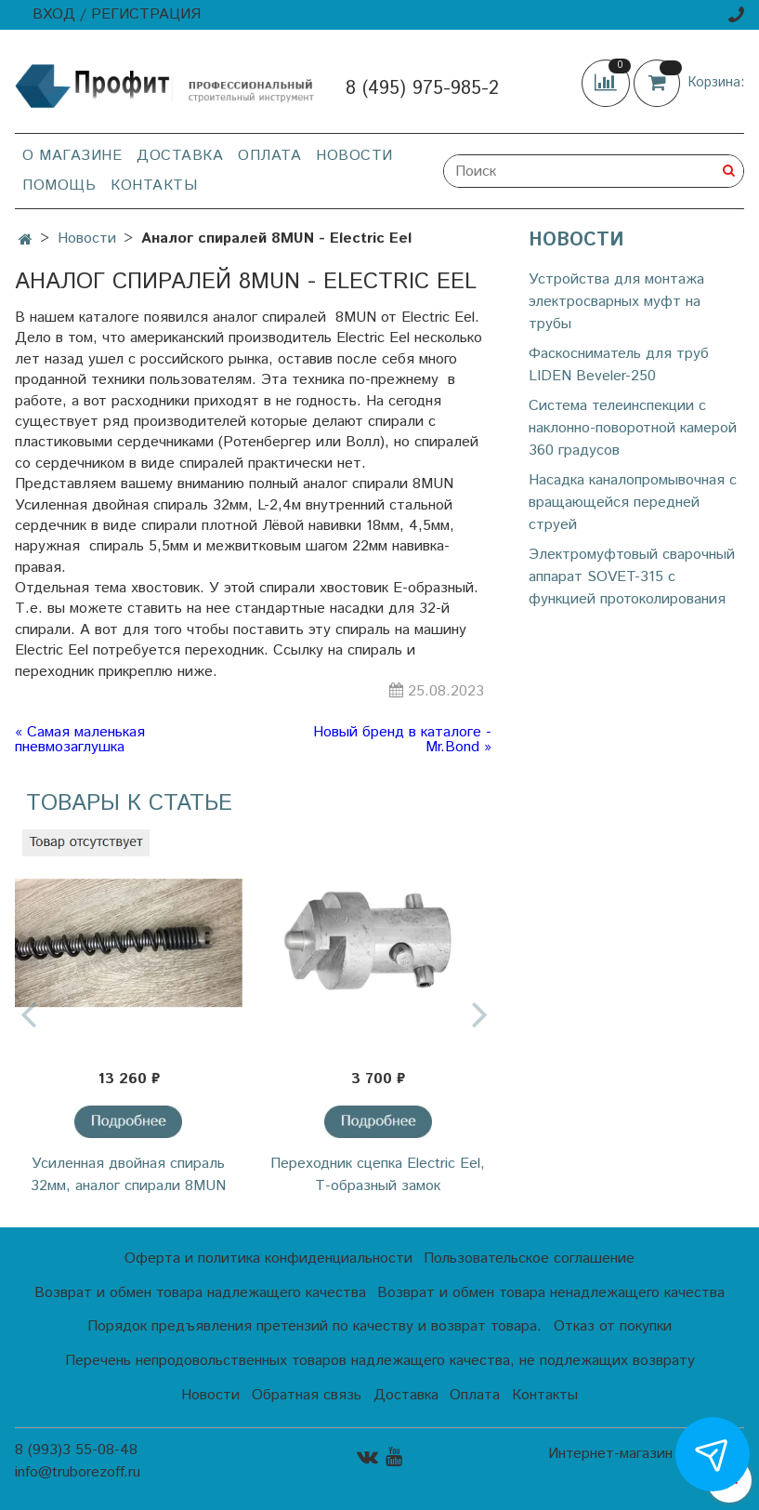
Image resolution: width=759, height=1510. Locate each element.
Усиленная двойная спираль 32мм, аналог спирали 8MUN (128, 1175)
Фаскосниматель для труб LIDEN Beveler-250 (619, 365)
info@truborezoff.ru (77, 1472)
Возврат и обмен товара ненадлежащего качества (551, 1293)
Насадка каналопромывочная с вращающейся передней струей (633, 503)
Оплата (269, 155)
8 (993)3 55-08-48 (76, 1450)
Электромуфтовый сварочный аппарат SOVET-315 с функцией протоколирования (632, 577)
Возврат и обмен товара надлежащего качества (200, 1293)
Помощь (59, 185)
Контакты (154, 185)
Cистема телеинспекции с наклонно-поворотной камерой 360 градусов (633, 428)
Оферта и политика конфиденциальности (268, 1258)
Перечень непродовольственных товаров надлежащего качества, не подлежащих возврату (380, 1360)
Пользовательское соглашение (529, 1258)
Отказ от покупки (613, 1326)
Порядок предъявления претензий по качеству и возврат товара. (314, 1326)
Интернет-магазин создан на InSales (646, 1462)
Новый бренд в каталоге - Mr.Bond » (402, 740)
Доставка (180, 155)
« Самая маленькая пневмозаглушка (80, 740)
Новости (354, 155)
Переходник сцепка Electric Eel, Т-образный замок (377, 1175)
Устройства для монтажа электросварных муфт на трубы (616, 302)
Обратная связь (306, 1395)
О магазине (72, 155)
